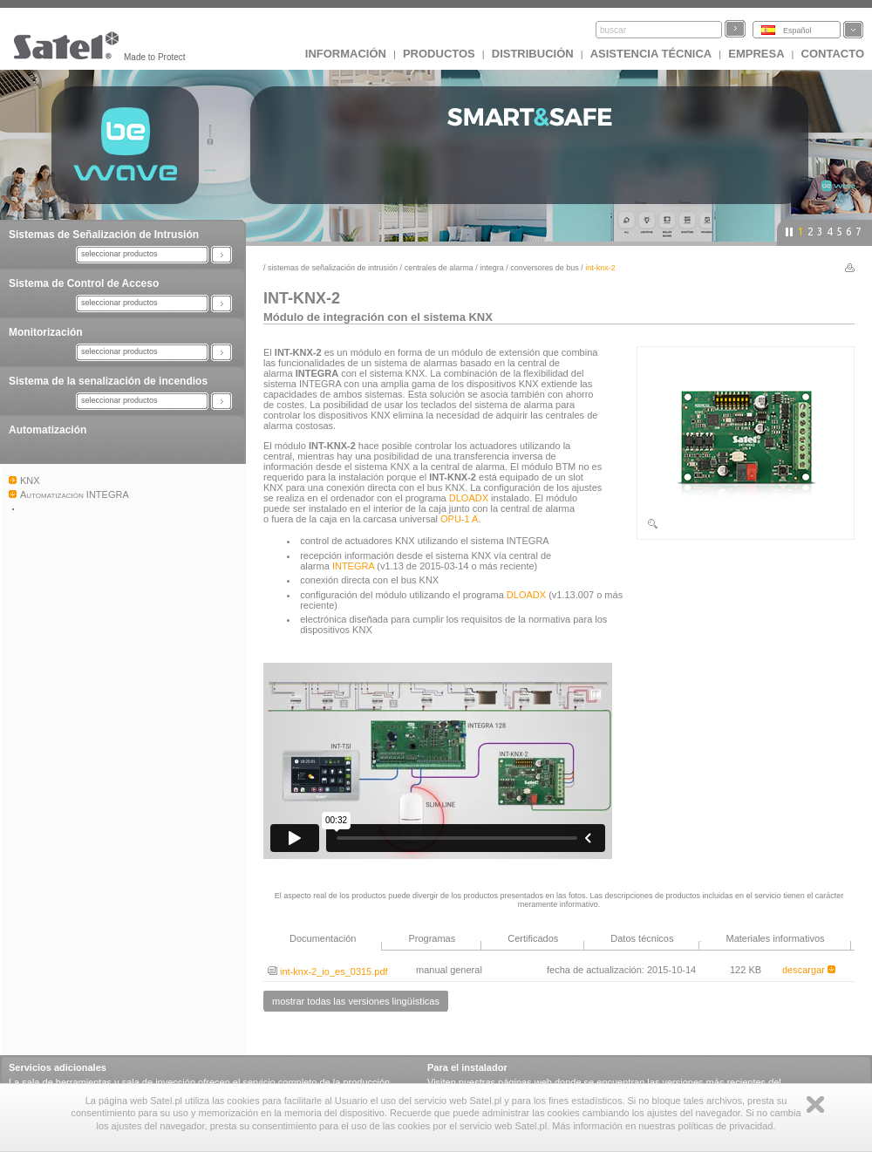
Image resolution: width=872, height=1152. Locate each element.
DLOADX (468, 498)
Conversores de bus (544, 267)
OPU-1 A (459, 519)
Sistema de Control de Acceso (84, 283)
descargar (808, 970)
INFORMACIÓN (345, 53)
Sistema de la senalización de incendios (108, 381)
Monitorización (46, 332)
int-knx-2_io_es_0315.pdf (328, 971)
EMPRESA (756, 53)
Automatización (47, 430)
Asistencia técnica (651, 53)
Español (797, 30)
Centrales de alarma (439, 267)
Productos (439, 53)
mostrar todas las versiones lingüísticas (355, 1001)
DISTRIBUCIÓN (533, 53)
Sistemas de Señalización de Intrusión (104, 234)
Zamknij (815, 1104)
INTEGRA (492, 267)
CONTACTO (832, 53)
